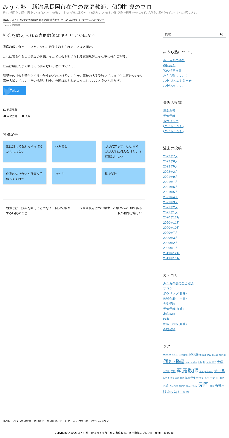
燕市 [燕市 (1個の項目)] (207, 378)
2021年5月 (170, 192)
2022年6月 (170, 161)
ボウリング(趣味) (175, 293)
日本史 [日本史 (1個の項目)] (166, 378)
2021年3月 (170, 202)
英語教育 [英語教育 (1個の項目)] (174, 386)
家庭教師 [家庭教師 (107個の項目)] (187, 370)
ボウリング (170, 121)
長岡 (25, 116)
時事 (166, 319)
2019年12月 (171, 253)
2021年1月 (170, 212)
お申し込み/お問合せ (87, 19)
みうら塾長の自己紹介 (178, 283)
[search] (221, 34)
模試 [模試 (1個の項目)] (182, 378)
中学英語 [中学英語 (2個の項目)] (194, 354)
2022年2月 (170, 171)
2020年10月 (171, 227)
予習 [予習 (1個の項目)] (209, 355)
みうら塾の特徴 (25, 19)
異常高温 (169, 110)
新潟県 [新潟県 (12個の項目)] (219, 371)
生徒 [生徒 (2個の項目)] (212, 378)
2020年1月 (170, 248)
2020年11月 (171, 222)
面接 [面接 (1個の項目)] (212, 386)
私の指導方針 (62, 19)
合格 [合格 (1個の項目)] (200, 362)
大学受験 (169, 303)
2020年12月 (171, 217)
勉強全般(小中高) (175, 298)
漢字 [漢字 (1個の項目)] (201, 378)
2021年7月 (170, 181)
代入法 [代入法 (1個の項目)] (215, 355)
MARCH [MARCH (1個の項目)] (167, 355)
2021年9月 (170, 176)
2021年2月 (170, 207)
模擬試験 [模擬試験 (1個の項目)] (174, 378)
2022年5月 (170, 166)
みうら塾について (175, 75)
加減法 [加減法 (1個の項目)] (193, 362)
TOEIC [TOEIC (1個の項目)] (175, 355)
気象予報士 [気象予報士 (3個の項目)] (192, 377)
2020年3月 (170, 237)
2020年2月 (170, 242)
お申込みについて (115, 19)
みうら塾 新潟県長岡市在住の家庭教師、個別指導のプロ (77, 7)
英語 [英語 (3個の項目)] (166, 385)
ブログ (167, 288)
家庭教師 (10, 109)
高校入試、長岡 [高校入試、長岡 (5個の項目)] (178, 392)
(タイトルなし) (173, 126)
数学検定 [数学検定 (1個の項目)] (208, 371)
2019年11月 (171, 258)
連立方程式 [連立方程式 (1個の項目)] (191, 386)
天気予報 (169, 115)
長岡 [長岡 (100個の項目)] (203, 385)
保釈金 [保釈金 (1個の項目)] (222, 355)
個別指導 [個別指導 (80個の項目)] (173, 361)
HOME (7, 19)
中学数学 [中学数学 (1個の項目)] (183, 355)
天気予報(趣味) (173, 308)
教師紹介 (44, 19)
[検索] (194, 34)
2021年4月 (170, 197)
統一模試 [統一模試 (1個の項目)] (220, 378)
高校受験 (169, 329)
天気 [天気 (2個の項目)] (173, 371)
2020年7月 (170, 232)
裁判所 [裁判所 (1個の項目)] (182, 386)
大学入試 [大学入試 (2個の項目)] (211, 362)
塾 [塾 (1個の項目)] (204, 362)
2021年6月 (170, 186)
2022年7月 (170, 156)
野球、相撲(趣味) (175, 324)
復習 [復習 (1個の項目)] (201, 371)
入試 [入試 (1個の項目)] (187, 362)
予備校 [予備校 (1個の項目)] (202, 355)
